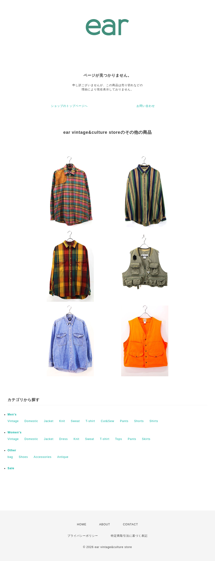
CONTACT (130, 524)
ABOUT (104, 524)
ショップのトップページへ (69, 106)
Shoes (23, 457)
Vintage (13, 421)
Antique (63, 457)
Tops (118, 439)
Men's (12, 414)
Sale (11, 468)
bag (10, 457)
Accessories (43, 457)
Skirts (146, 439)
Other (12, 450)
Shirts (153, 421)
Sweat (75, 421)
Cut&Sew (107, 421)
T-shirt (90, 421)
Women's (15, 432)
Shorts (139, 421)
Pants (124, 421)
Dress (63, 439)
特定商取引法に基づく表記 (129, 535)
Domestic (31, 421)
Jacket (49, 421)
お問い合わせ (145, 106)
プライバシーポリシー (82, 535)
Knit (62, 421)
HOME (81, 524)
